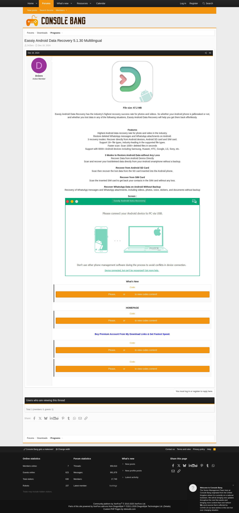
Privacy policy (196, 449)
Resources (82, 3)
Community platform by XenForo (120, 504)
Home (31, 3)
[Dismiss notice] (233, 485)
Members (60, 10)
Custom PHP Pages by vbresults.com (119, 509)
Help (207, 449)
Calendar (100, 3)
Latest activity (132, 477)
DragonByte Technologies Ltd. (147, 507)
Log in (119, 295)
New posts (32, 10)
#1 (209, 54)
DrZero (31, 46)
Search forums (46, 10)
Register (130, 295)
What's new (62, 3)
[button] (36, 3)
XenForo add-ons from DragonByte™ (110, 507)
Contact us (165, 449)
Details (163, 507)
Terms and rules (179, 449)
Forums (46, 3)
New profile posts (134, 470)
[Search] (208, 3)
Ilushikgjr (113, 486)
